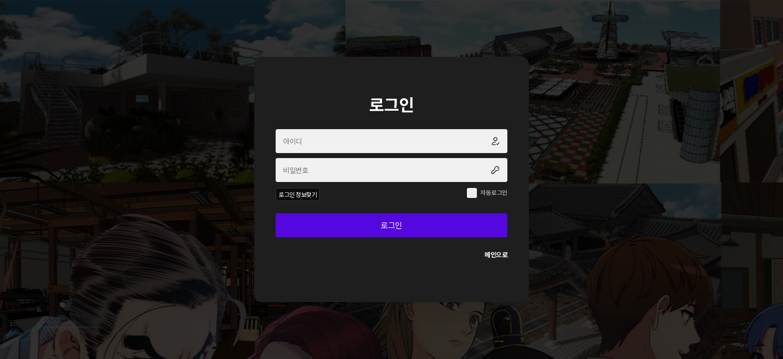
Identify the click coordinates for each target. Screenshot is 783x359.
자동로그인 (493, 192)
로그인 (391, 225)
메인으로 (495, 254)
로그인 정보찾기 (298, 194)
